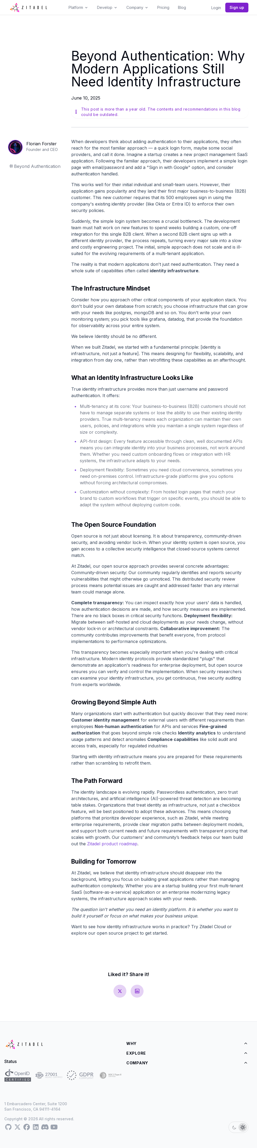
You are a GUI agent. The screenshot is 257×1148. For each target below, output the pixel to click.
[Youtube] (54, 1127)
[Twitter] (17, 1127)
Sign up (237, 7)
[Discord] (45, 1127)
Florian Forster (41, 143)
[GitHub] (8, 1127)
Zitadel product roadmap (112, 843)
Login (216, 7)
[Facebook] (27, 1127)
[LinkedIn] (36, 1127)
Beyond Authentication (34, 166)
